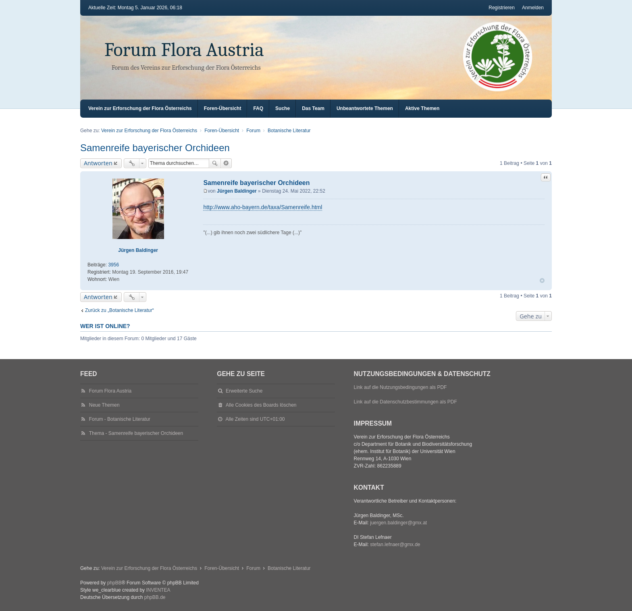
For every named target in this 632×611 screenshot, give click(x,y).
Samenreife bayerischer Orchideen (155, 147)
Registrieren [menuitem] (502, 7)
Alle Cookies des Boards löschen (261, 405)
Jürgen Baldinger (138, 250)
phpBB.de (155, 597)
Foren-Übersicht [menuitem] (222, 108)
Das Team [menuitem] (313, 108)
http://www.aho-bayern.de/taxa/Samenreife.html (262, 207)
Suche (215, 163)
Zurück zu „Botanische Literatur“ (119, 310)
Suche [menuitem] (282, 108)
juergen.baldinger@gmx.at (398, 523)
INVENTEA (158, 590)
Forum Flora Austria (184, 50)
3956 (113, 265)
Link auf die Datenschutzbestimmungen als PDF (405, 402)
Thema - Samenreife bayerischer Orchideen (136, 433)
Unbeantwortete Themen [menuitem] (365, 108)
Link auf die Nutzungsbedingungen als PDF (400, 387)
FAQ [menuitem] (258, 108)
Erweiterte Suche (226, 163)
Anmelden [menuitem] (533, 7)
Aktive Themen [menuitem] (422, 108)
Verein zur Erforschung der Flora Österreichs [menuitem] (140, 108)
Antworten (98, 163)
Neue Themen (104, 405)
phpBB (114, 583)
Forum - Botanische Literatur (119, 419)
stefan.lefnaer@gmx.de (395, 544)
